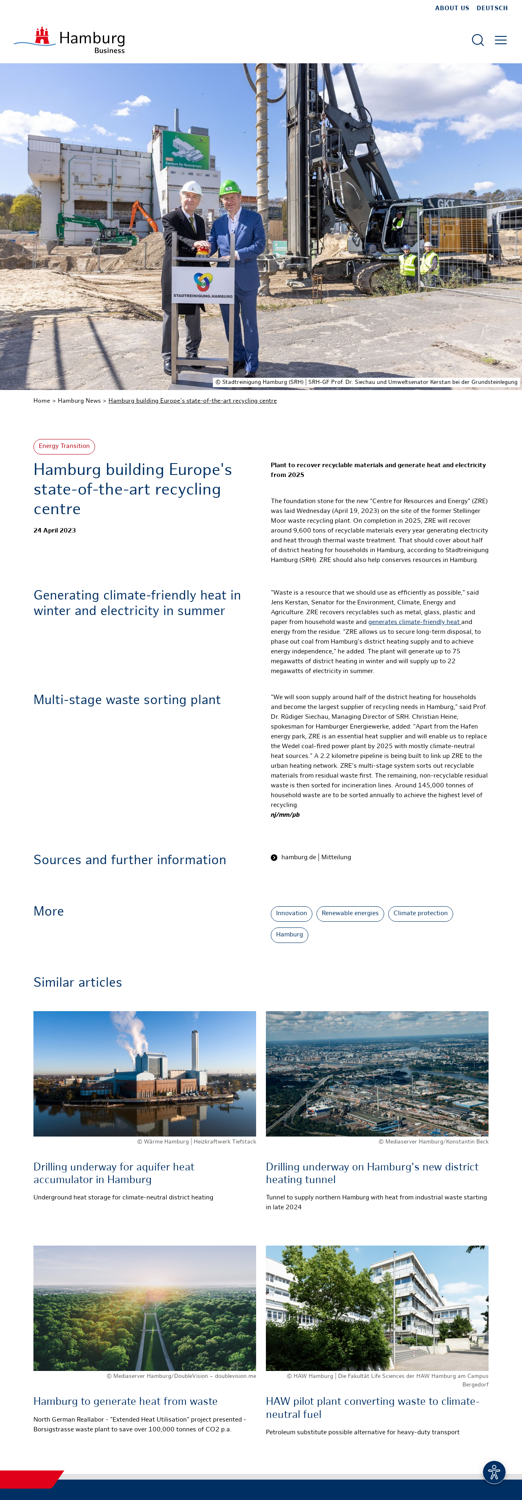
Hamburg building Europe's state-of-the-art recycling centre (192, 401)
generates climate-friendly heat (414, 623)
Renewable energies (350, 914)
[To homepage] (69, 40)
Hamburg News (79, 401)
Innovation (291, 914)
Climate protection (421, 914)
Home (41, 401)
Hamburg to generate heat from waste (125, 1402)
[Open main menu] (500, 40)
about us (452, 8)
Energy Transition (64, 447)
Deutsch (492, 8)
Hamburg (289, 935)
